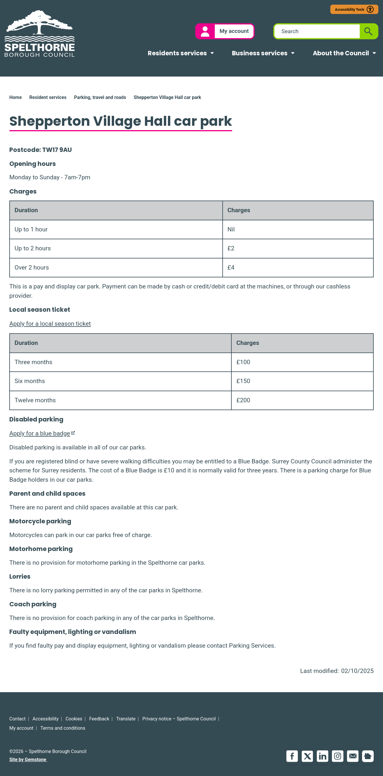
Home (15, 97)
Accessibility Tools (349, 10)
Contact (17, 719)
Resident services (48, 97)
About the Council (341, 53)
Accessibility (46, 719)
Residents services (177, 53)
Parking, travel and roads (100, 97)
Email (353, 756)
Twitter (307, 756)
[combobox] (317, 31)
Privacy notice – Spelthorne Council (179, 719)
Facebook (292, 756)
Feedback (99, 719)
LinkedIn (322, 756)
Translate (125, 719)
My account (21, 728)
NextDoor (368, 756)
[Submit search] (368, 31)
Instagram (337, 756)
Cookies (73, 719)
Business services (260, 53)
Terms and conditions (62, 728)
